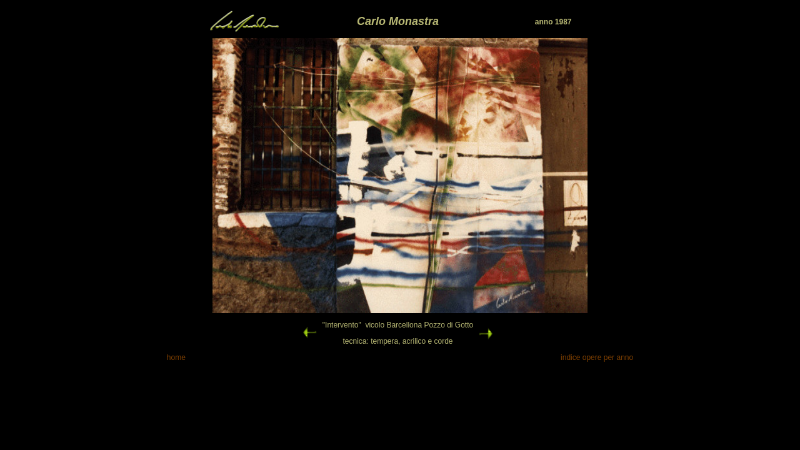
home (176, 357)
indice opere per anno (597, 357)
